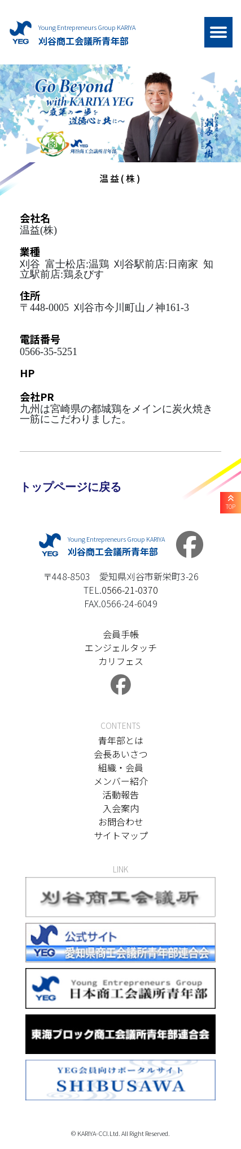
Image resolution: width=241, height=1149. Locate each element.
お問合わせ (120, 821)
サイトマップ (121, 835)
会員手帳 (121, 634)
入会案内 (121, 808)
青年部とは (120, 740)
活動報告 (121, 794)
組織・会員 (120, 767)
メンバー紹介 (121, 781)
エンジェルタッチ (121, 647)
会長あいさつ (121, 754)
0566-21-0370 (130, 590)
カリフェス (120, 661)
